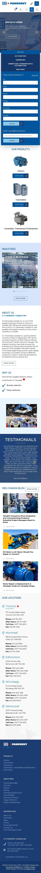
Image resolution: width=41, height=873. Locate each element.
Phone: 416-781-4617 (16, 843)
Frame (5, 94)
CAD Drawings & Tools (12, 830)
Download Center (11, 825)
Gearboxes (20, 60)
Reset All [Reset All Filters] (35, 75)
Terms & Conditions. (13, 867)
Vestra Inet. (30, 869)
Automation (20, 56)
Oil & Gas (7, 785)
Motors (20, 52)
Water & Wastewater (12, 802)
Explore (19, 176)
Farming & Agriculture (13, 793)
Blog (5, 820)
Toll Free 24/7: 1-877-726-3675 (20, 845)
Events (6, 823)
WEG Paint (20, 69)
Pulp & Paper (9, 795)
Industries (8, 818)
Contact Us (8, 828)
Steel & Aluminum (11, 797)
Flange (5, 101)
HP (4, 79)
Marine (6, 788)
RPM (5, 86)
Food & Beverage (10, 783)
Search (12, 123)
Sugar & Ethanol (10, 800)
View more (20, 298)
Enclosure (6, 108)
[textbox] (20, 83)
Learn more (12, 37)
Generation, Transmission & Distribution (20, 64)
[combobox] (20, 83)
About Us (7, 815)
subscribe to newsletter (16, 857)
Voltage (6, 115)
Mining (6, 790)
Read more (9, 363)
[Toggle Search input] (32, 9)
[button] (37, 32)
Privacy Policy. (30, 867)
